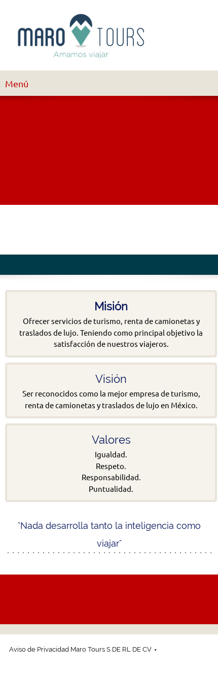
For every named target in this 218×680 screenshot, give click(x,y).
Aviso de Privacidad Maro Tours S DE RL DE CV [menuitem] (80, 649)
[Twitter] (90, 230)
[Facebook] (66, 230)
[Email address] (41, 230)
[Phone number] (17, 230)
